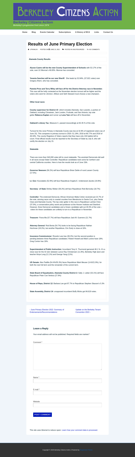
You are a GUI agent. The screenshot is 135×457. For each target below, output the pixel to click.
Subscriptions (65, 32)
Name (35, 377)
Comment (37, 342)
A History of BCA (82, 32)
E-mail (35, 389)
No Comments (94, 49)
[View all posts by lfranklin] (33, 49)
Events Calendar (47, 32)
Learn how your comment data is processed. (80, 430)
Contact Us (108, 32)
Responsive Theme (86, 450)
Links (96, 32)
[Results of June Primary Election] (55, 49)
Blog (34, 32)
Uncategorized (78, 49)
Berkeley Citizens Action (33, 22)
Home (24, 32)
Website (36, 402)
